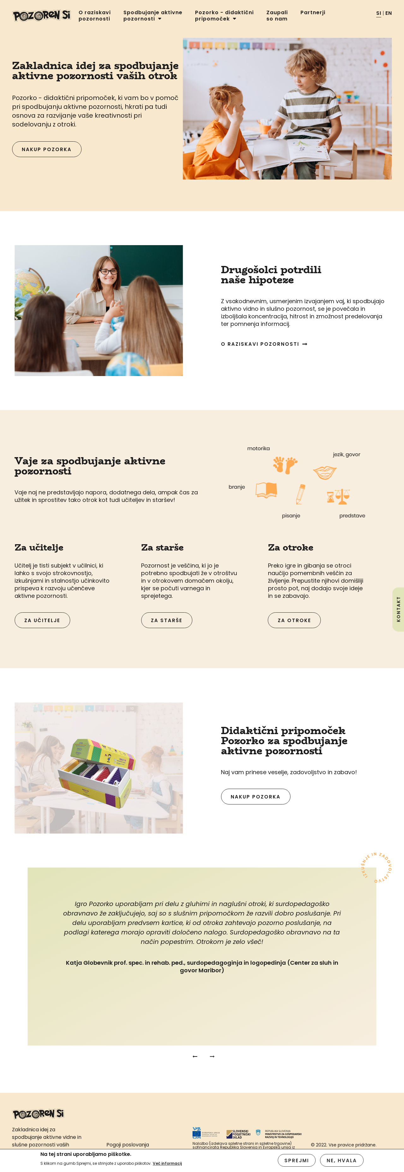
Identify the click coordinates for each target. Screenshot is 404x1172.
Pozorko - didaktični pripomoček (224, 15)
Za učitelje (42, 620)
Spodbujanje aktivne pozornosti (152, 15)
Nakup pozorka (47, 149)
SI (378, 13)
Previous (194, 1056)
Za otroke (294, 620)
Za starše (166, 620)
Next (210, 1056)
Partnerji (312, 12)
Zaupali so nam (277, 15)
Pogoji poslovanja (127, 1144)
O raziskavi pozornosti (95, 15)
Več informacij (167, 1164)
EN (388, 13)
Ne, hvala (342, 1161)
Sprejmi (296, 1161)
